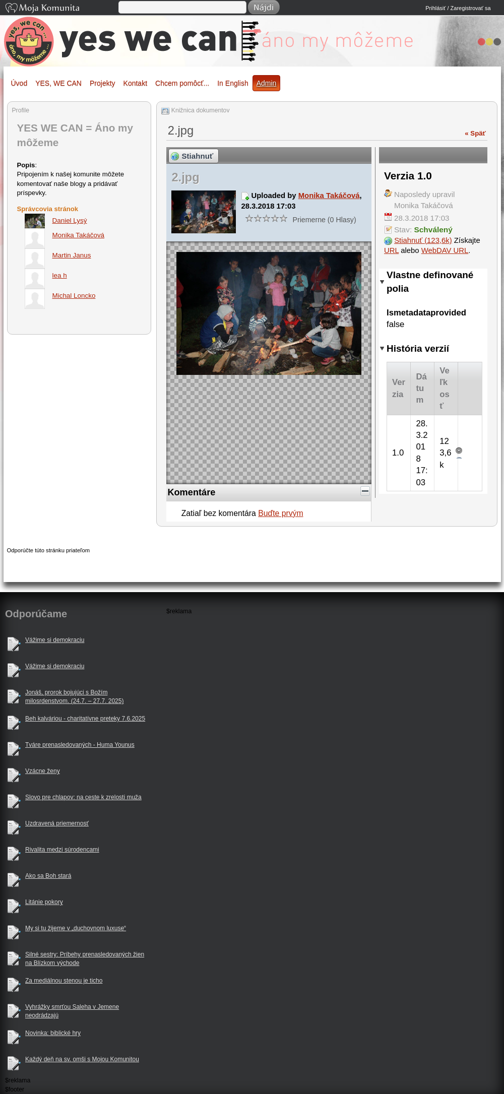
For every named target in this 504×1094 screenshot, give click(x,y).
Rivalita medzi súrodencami (62, 849)
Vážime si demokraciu (54, 639)
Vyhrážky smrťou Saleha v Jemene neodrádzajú (72, 1011)
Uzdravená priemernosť (57, 823)
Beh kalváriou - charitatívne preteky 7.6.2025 (85, 718)
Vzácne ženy (42, 771)
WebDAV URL (445, 250)
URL (391, 250)
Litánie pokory (44, 902)
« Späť (475, 133)
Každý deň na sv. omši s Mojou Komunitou (82, 1059)
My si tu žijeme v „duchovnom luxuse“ (75, 928)
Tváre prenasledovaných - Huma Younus (80, 744)
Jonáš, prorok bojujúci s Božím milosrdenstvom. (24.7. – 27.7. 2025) (74, 696)
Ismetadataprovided (426, 312)
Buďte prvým (280, 513)
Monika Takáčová (329, 195)
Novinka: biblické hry (53, 1033)
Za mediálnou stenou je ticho (63, 980)
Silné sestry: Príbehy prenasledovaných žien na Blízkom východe (84, 959)
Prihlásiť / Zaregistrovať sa (457, 8)
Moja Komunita (61, 9)
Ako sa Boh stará (48, 875)
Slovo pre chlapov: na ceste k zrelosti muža (83, 797)
